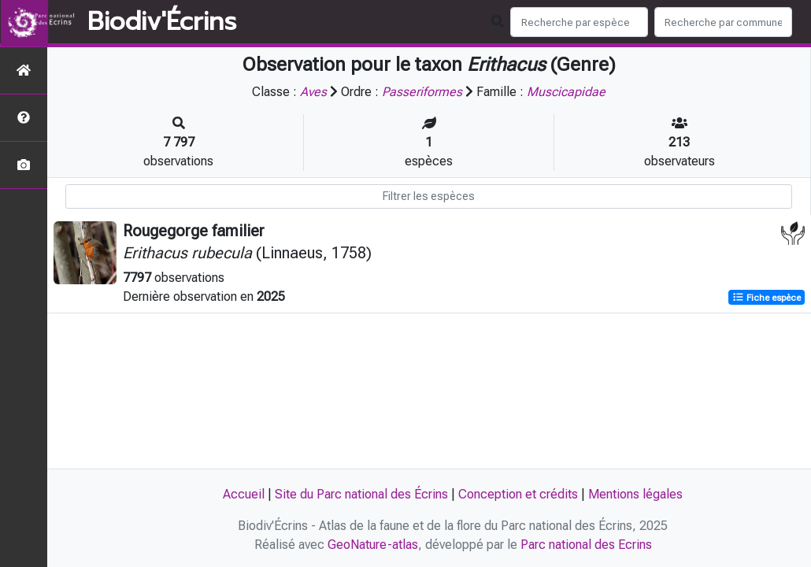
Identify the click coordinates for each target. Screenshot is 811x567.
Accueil (244, 494)
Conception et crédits (518, 494)
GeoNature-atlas (373, 544)
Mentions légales (635, 494)
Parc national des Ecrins (586, 544)
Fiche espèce (766, 297)
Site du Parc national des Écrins (361, 494)
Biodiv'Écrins (161, 22)
